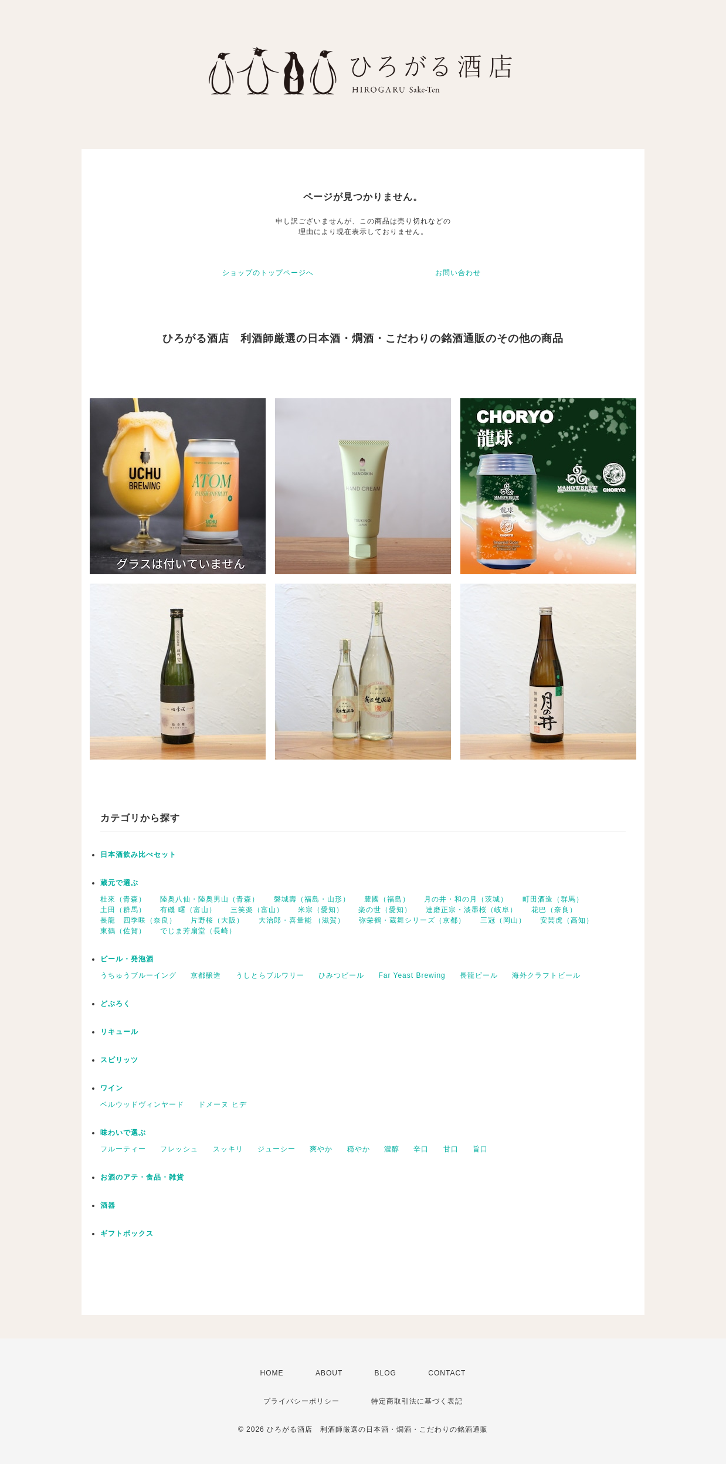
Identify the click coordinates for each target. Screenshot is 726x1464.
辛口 (421, 1149)
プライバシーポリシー (301, 1401)
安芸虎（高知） (566, 920)
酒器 (108, 1205)
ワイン (111, 1088)
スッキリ (228, 1149)
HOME (272, 1373)
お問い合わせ (458, 273)
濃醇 (391, 1149)
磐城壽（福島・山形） (312, 899)
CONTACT (447, 1373)
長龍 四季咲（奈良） (138, 920)
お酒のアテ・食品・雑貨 (142, 1177)
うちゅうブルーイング (138, 975)
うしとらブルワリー (270, 975)
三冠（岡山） (503, 920)
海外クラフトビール (546, 975)
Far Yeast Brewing (411, 975)
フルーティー (123, 1149)
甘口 (451, 1149)
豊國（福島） (387, 899)
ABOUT (328, 1373)
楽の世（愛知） (385, 910)
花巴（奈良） (554, 910)
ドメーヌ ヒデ (222, 1104)
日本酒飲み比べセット (138, 854)
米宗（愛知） (321, 910)
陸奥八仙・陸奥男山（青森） (209, 899)
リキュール (119, 1032)
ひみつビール (341, 975)
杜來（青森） (123, 899)
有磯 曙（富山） (188, 910)
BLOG (385, 1373)
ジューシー (276, 1149)
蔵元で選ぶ (119, 883)
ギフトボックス (127, 1233)
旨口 (480, 1149)
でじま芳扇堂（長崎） (198, 931)
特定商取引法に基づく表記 (417, 1401)
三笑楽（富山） (257, 910)
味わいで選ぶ (123, 1132)
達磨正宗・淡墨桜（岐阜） (471, 910)
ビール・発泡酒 (127, 959)
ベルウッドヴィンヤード (142, 1104)
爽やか (321, 1149)
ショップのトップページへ (268, 273)
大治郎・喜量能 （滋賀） (302, 920)
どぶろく (115, 1003)
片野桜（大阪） (217, 920)
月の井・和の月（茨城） (466, 899)
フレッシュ (179, 1149)
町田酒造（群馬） (553, 899)
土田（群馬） (123, 910)
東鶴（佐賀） (123, 931)
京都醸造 (206, 975)
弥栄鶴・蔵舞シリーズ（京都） (412, 920)
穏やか (358, 1149)
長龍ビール (479, 975)
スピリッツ (119, 1060)
